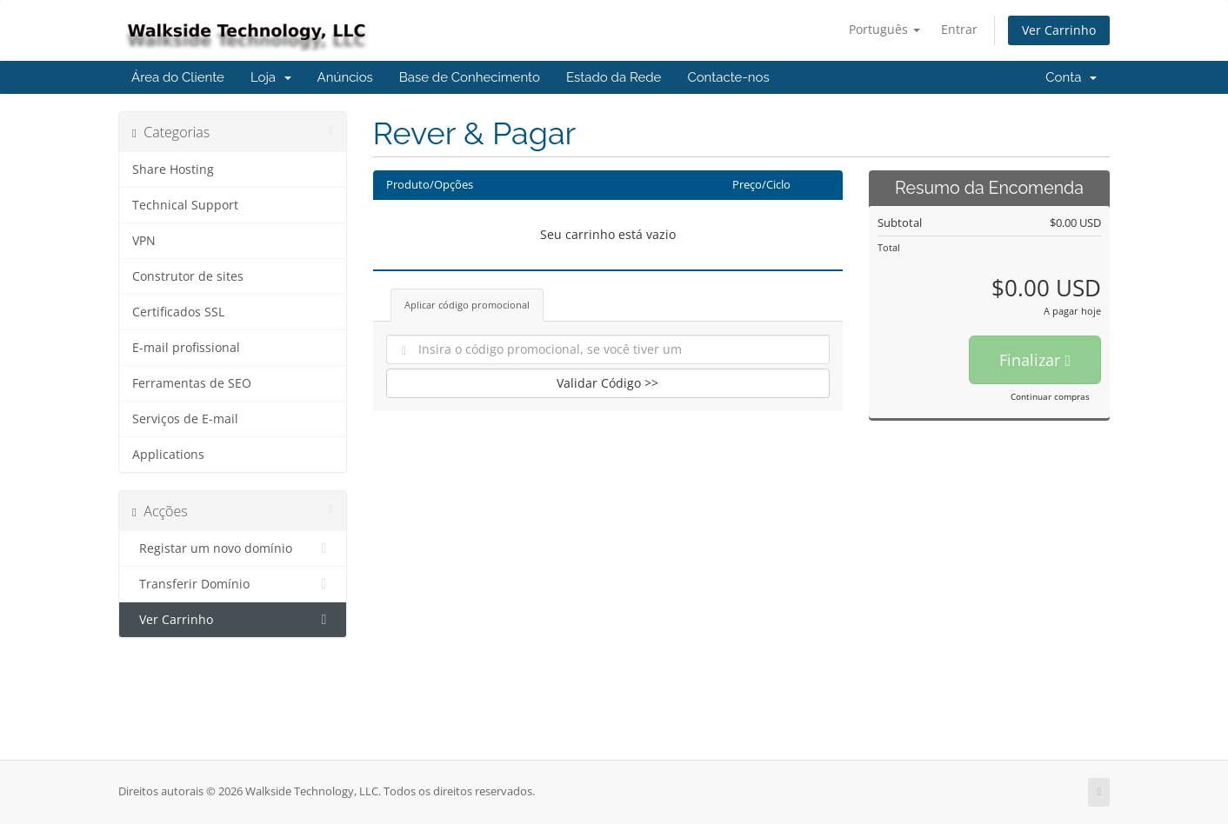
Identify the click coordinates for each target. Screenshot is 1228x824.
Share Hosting (173, 169)
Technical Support (185, 205)
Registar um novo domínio (232, 548)
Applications (168, 454)
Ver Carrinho (1059, 30)
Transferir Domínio (232, 584)
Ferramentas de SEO (191, 383)
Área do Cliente (177, 77)
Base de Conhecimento (469, 77)
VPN (144, 241)
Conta (1071, 77)
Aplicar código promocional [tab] (467, 304)
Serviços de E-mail (185, 419)
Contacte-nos (728, 77)
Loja (270, 77)
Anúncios (345, 77)
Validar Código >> (607, 383)
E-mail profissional (186, 348)
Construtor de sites (188, 276)
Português (884, 29)
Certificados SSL (178, 312)
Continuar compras (1050, 396)
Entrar (959, 29)
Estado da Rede (613, 77)
